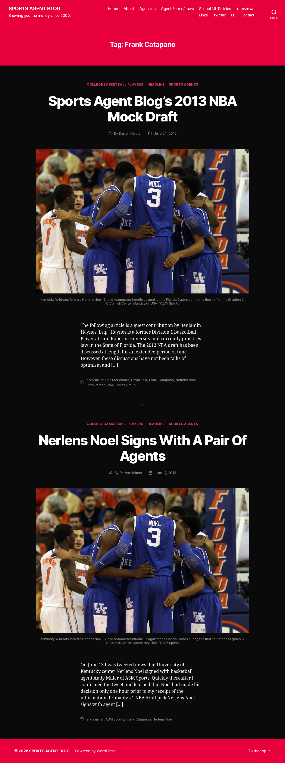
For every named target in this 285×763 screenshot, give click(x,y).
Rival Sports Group (121, 385)
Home (113, 8)
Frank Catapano (161, 380)
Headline (156, 84)
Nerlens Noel (186, 380)
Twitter (219, 15)
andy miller (95, 380)
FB (233, 15)
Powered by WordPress (95, 751)
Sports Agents (183, 84)
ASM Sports (114, 719)
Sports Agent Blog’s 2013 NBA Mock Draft (142, 109)
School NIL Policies (215, 8)
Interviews (245, 8)
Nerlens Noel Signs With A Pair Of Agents (142, 448)
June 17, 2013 (165, 473)
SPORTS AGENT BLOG (34, 8)
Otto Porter (95, 385)
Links (203, 15)
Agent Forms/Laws (177, 8)
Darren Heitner (130, 133)
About (128, 8)
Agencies (147, 8)
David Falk (139, 380)
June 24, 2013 (165, 133)
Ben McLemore (117, 380)
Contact (247, 15)
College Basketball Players (115, 84)
